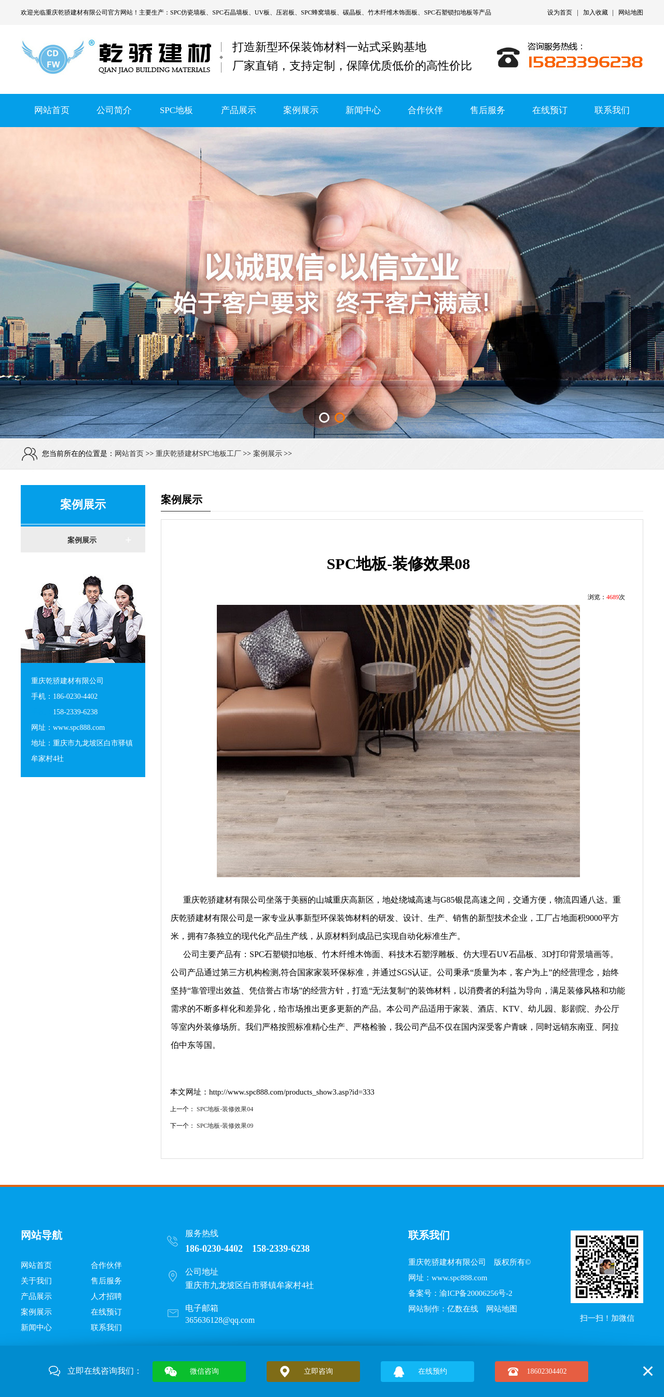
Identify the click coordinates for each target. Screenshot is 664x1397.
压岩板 (285, 12)
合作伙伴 (425, 110)
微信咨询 (204, 1371)
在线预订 (550, 110)
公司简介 (114, 110)
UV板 (262, 12)
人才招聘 (106, 1296)
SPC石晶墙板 (230, 12)
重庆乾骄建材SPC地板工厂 (198, 454)
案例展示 (301, 110)
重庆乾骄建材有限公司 (77, 12)
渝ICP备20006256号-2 (476, 1293)
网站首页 (52, 110)
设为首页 (559, 12)
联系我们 (612, 110)
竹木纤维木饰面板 (393, 12)
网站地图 (630, 12)
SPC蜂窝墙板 (319, 12)
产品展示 (238, 110)
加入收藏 (595, 12)
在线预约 (432, 1371)
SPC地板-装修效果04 (225, 1109)
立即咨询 (318, 1371)
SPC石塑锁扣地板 (448, 12)
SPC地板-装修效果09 (225, 1125)
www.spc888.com (459, 1278)
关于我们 (36, 1281)
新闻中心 (363, 110)
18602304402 (547, 1371)
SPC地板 (176, 110)
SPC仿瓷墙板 (188, 12)
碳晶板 (352, 12)
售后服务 (487, 110)
